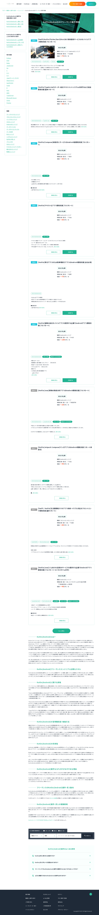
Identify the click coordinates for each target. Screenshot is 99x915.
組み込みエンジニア (12, 149)
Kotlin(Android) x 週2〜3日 (15, 24)
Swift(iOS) (10, 83)
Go (7, 68)
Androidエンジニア (12, 124)
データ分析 (10, 132)
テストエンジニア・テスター (14, 147)
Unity (8, 100)
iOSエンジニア (11, 122)
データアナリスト (11, 127)
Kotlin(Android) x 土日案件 (15, 40)
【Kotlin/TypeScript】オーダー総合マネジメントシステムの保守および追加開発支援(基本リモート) (64, 88)
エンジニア (21, 10)
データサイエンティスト (13, 129)
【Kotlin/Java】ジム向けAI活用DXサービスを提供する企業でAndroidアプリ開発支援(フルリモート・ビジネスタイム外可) (65, 568)
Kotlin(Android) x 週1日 (14, 26)
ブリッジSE (10, 142)
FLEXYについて (47, 894)
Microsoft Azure (11, 98)
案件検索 (28, 894)
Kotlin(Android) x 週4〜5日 (15, 21)
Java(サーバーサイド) (13, 78)
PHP (8, 61)
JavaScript (10, 66)
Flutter (9, 103)
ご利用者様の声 (47, 906)
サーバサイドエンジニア (13, 114)
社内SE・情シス (11, 139)
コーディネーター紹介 (45, 4)
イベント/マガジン (57, 4)
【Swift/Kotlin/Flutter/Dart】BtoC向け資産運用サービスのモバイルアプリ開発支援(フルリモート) (64, 40)
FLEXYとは (26, 4)
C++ (8, 73)
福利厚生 (45, 902)
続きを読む (38, 71)
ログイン (60, 894)
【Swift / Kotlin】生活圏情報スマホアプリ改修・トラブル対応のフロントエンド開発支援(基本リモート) (64, 509)
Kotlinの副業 (53, 798)
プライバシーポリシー (63, 909)
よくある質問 (46, 898)
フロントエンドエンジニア (14, 117)
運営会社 (60, 902)
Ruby (8, 63)
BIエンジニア (10, 134)
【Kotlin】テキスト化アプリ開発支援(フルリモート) (55, 205)
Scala (8, 85)
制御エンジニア (11, 152)
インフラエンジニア (12, 119)
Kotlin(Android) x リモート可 (15, 42)
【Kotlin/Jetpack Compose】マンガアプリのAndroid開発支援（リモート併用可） (65, 448)
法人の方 (65, 4)
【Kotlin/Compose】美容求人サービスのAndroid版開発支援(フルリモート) (64, 143)
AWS (8, 93)
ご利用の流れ (35, 4)
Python (9, 58)
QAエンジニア (10, 144)
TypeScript (10, 95)
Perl (8, 90)
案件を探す (19, 4)
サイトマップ (61, 906)
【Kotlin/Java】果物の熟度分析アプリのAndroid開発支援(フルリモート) (63, 390)
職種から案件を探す (11, 10)
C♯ (8, 75)
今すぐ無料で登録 (62, 898)
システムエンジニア (12, 137)
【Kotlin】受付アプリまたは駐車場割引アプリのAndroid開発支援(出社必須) (65, 262)
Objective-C (10, 80)
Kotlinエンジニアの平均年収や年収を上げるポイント (41, 820)
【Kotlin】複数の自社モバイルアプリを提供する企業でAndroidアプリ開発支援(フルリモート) (65, 324)
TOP (3, 10)
